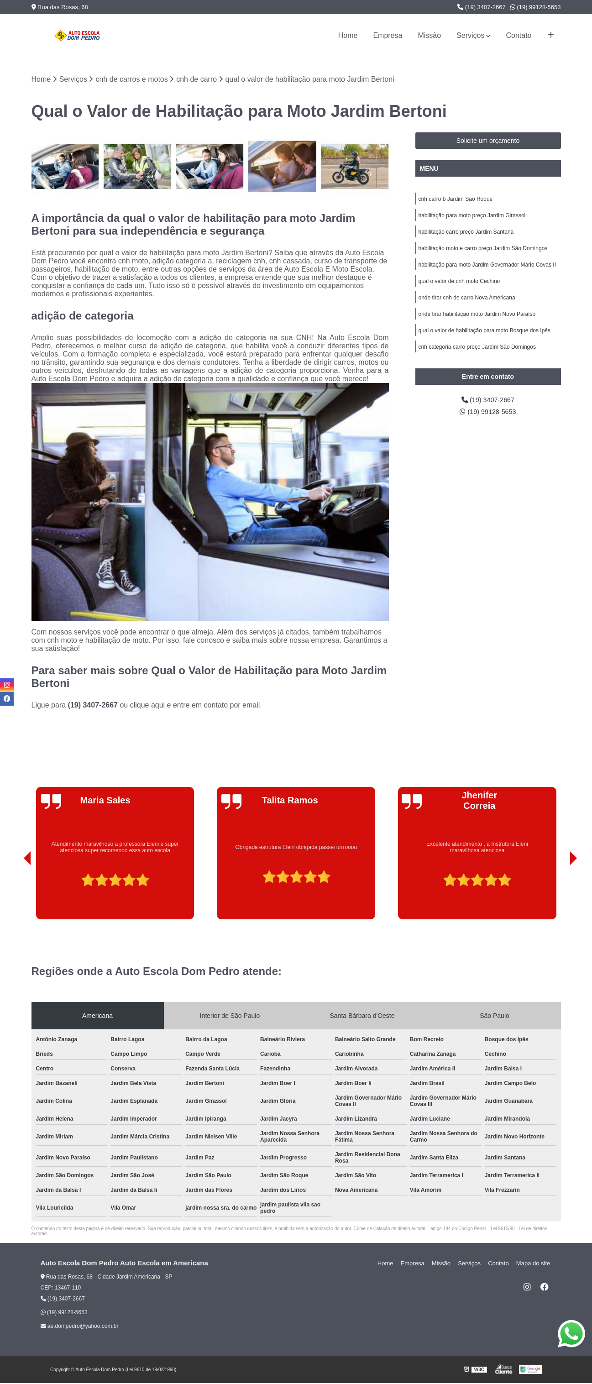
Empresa (387, 35)
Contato (518, 35)
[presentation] (14, 894)
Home (348, 35)
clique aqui (147, 706)
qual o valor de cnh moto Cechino (459, 287)
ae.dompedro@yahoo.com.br (80, 1327)
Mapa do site (534, 1264)
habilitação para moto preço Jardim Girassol (472, 218)
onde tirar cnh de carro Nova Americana (467, 304)
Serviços (470, 35)
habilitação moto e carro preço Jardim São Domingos (483, 252)
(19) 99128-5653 (535, 7)
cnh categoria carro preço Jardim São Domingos (477, 356)
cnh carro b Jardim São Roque (456, 200)
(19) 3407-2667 (481, 7)
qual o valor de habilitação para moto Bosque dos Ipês (485, 339)
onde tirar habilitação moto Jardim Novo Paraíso (477, 322)
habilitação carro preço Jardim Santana (466, 235)
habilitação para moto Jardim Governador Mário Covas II (487, 270)
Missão (429, 35)
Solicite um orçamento (488, 141)
